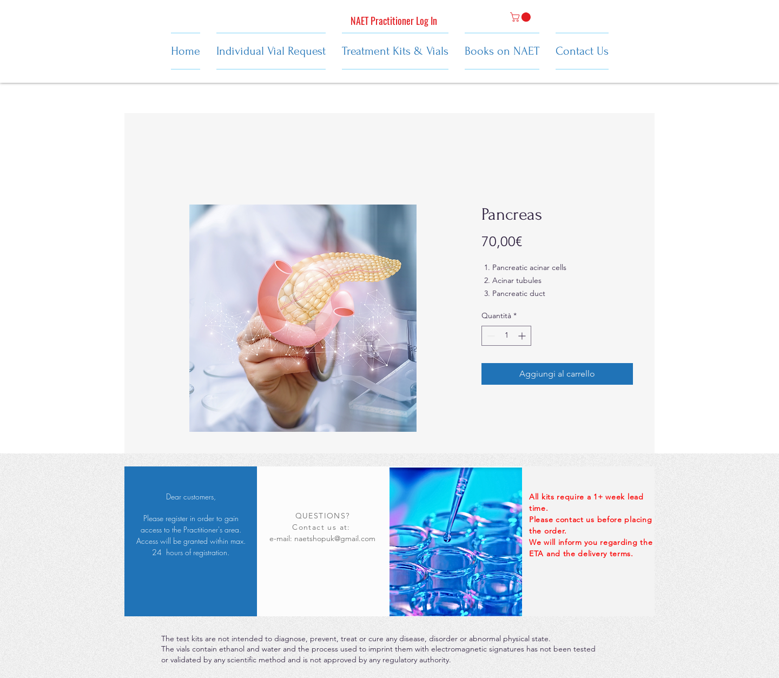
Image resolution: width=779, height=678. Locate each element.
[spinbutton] (506, 335)
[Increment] (523, 335)
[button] (521, 17)
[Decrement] (490, 335)
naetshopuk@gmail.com (334, 538)
